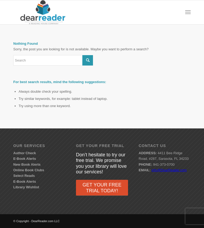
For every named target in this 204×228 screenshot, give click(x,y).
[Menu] (188, 12)
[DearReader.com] (43, 12)
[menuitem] (188, 12)
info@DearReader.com (168, 170)
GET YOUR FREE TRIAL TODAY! (102, 187)
